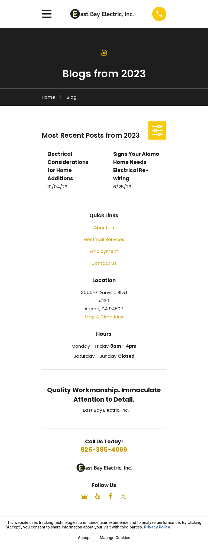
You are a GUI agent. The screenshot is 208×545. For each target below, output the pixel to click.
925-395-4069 (104, 449)
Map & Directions (104, 317)
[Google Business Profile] (84, 496)
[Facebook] (111, 496)
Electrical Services (104, 239)
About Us (104, 227)
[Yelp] (97, 496)
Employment (104, 251)
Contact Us (104, 263)
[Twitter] (124, 496)
